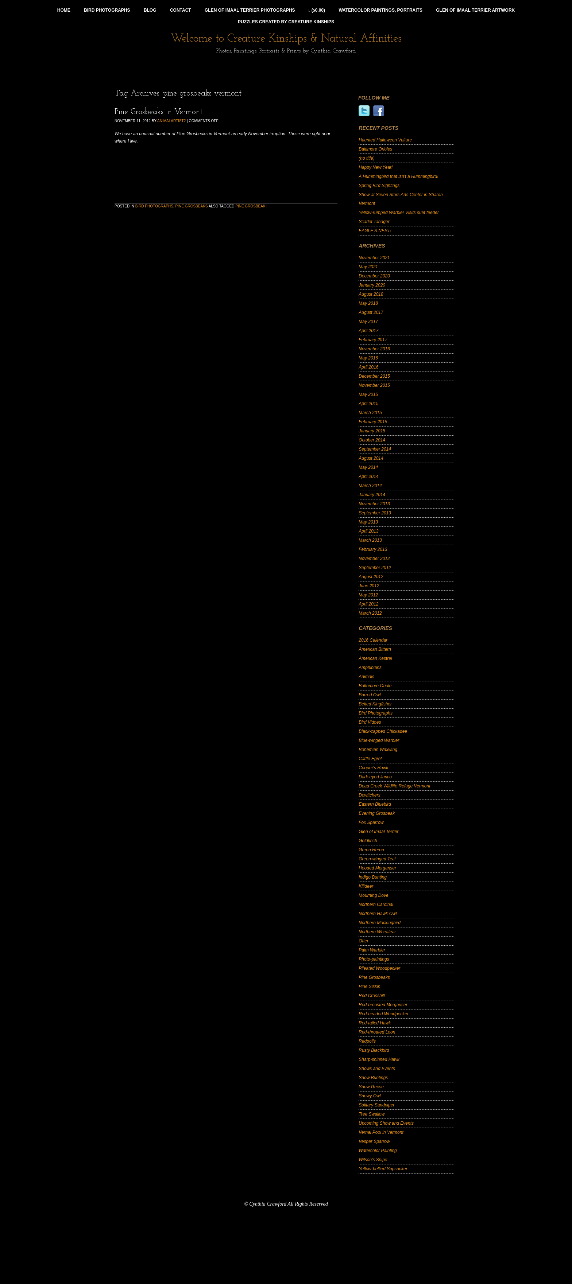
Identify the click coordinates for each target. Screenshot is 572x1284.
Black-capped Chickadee (383, 731)
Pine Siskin (369, 986)
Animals (366, 676)
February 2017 (373, 339)
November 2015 (374, 385)
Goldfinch (368, 840)
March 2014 (370, 485)
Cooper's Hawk (373, 767)
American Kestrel (375, 658)
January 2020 (372, 285)
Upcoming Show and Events (386, 1123)
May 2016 (368, 358)
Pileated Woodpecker (379, 968)
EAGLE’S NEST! (375, 230)
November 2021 (374, 257)
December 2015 (374, 376)
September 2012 (375, 567)
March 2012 (370, 613)
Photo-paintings (374, 959)
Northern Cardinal (376, 904)
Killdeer (366, 886)
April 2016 (368, 367)
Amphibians (370, 667)
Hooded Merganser (377, 868)
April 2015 (368, 403)
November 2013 (374, 503)
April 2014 (368, 476)
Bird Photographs (154, 206)
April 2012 (368, 604)
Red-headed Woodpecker (384, 1013)
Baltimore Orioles (375, 149)
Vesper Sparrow (374, 1141)
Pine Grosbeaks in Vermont (158, 112)
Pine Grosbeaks (191, 206)
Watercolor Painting (378, 1150)
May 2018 (368, 303)
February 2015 (373, 421)
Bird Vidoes (370, 722)
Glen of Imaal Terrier (378, 831)
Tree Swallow (371, 1114)
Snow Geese (371, 1086)
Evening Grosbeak (377, 813)
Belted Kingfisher (375, 704)
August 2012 (371, 576)
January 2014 (372, 494)
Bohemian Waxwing (378, 749)
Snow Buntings (373, 1077)
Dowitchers (369, 795)
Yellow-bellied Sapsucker (383, 1168)
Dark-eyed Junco (375, 776)
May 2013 (368, 522)
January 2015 (372, 430)
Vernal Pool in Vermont (381, 1132)
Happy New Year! (376, 167)
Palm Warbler (372, 950)
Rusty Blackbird (374, 1050)
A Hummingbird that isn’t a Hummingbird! (398, 176)
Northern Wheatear (377, 931)
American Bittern (375, 649)
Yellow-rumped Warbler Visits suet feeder (399, 212)
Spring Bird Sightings (379, 185)
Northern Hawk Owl (378, 913)
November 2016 (374, 348)
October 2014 (372, 440)
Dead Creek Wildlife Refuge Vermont (394, 786)
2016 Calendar (373, 640)
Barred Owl (369, 694)
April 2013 (368, 531)
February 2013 (373, 549)
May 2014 (368, 467)
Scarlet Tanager (374, 221)
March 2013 (370, 540)
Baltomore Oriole (375, 685)
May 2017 (368, 321)
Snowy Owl (369, 1095)
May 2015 (368, 394)
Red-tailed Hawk (375, 1023)
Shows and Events (377, 1068)
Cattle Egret (370, 758)
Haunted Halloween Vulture (385, 140)
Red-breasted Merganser (383, 1004)
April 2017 (368, 330)
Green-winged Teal (377, 858)
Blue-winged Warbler (379, 740)
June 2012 (369, 585)
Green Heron (371, 849)
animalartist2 (171, 121)
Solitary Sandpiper (376, 1105)
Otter (363, 940)
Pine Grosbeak (250, 206)
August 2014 (371, 458)
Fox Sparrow (371, 822)
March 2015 (370, 412)
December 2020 (374, 276)
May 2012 (368, 595)
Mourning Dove (373, 895)
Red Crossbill (371, 995)
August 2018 (371, 294)
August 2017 (371, 312)
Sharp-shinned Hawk (379, 1059)
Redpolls (367, 1041)
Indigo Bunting (373, 877)
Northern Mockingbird (380, 922)
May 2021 (368, 266)
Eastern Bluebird (375, 804)
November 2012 (374, 558)
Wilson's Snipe (373, 1159)
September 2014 (375, 449)
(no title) (366, 158)
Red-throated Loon (377, 1032)
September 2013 (375, 512)
